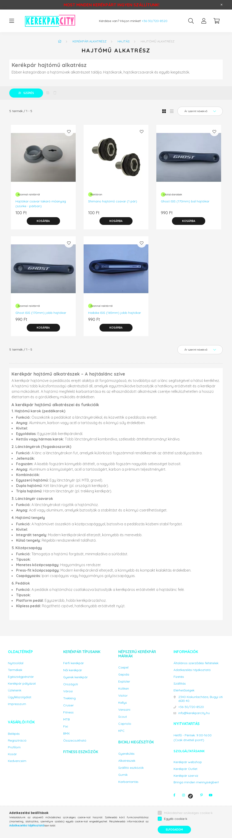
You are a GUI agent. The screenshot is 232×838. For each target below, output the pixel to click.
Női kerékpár (72, 670)
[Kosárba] (43, 221)
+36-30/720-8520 (154, 21)
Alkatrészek (126, 761)
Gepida (123, 674)
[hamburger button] (11, 20)
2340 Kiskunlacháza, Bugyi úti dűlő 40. (200, 699)
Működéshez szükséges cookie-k (188, 813)
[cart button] (216, 20)
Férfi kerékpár (73, 663)
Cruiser (68, 705)
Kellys (122, 703)
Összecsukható (74, 740)
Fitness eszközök (80, 752)
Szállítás (180, 684)
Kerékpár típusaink (81, 651)
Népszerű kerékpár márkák (137, 653)
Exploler (124, 681)
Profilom (14, 747)
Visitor (123, 696)
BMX (66, 733)
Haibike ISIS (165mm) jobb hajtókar (114, 313)
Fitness (68, 712)
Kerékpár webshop (188, 762)
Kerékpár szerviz (186, 776)
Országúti (70, 684)
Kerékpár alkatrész (89, 41)
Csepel (123, 667)
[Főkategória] (59, 41)
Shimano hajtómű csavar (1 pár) (112, 201)
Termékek (15, 670)
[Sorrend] (200, 111)
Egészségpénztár (21, 677)
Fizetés (179, 677)
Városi (68, 691)
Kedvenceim (17, 761)
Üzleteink (14, 690)
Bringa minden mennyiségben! (196, 782)
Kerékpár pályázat (22, 684)
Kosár (12, 754)
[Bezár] (221, 4)
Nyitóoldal (15, 663)
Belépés (14, 734)
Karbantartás (128, 782)
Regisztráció (17, 740)
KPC (121, 731)
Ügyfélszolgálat (19, 697)
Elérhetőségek (184, 690)
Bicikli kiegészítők (136, 742)
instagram (183, 795)
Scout (122, 717)
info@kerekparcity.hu (194, 713)
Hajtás (124, 41)
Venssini (124, 710)
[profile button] (203, 20)
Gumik (123, 775)
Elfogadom (174, 829)
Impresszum (17, 704)
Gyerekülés (126, 754)
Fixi (65, 726)
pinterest (201, 795)
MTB (66, 719)
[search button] (191, 20)
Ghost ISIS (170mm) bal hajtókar (185, 201)
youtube (210, 795)
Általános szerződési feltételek (196, 663)
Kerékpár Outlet (185, 769)
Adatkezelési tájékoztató (192, 670)
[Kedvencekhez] (68, 131)
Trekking (69, 698)
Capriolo (124, 724)
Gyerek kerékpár (75, 677)
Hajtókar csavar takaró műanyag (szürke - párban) (40, 203)
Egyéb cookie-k (175, 819)
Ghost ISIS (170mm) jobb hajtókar (40, 313)
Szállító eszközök (131, 768)
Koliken (123, 689)
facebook (174, 795)
